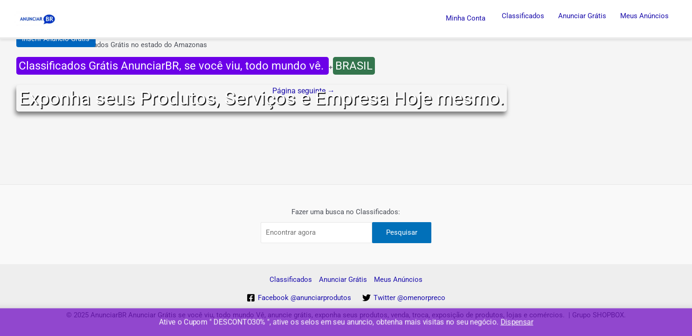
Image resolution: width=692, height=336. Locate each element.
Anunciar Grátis (582, 16)
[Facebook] (299, 298)
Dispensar (516, 322)
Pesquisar (401, 232)
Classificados (523, 16)
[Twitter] (404, 298)
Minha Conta (465, 18)
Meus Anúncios (644, 16)
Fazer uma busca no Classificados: (345, 212)
